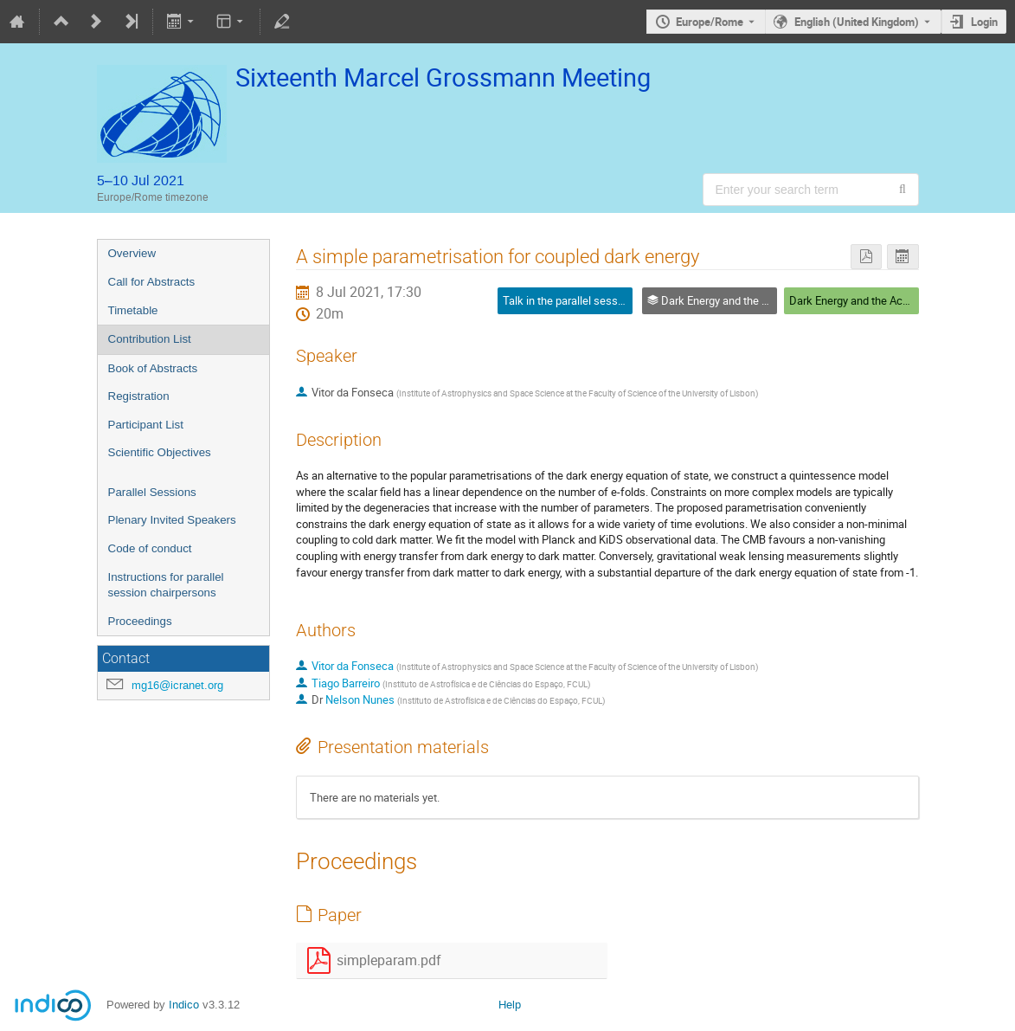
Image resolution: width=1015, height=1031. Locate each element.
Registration (139, 396)
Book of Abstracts (153, 368)
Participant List (145, 424)
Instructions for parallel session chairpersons (166, 585)
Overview (132, 253)
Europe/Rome (709, 21)
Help (509, 1004)
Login (984, 21)
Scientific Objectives (159, 452)
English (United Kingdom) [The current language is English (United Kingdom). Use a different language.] (856, 21)
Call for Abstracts (152, 281)
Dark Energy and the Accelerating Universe (892, 300)
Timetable (133, 310)
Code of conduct (150, 548)
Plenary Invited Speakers (172, 519)
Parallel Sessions (152, 492)
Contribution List (149, 338)
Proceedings (140, 621)
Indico (184, 1004)
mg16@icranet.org (177, 685)
